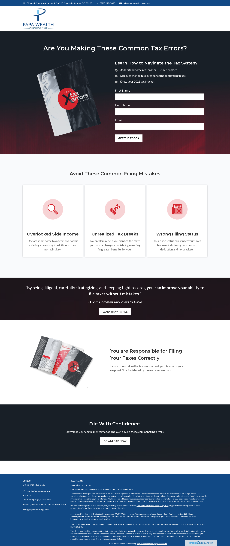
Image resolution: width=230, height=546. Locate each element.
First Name (122, 90)
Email (118, 120)
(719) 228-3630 (105, 3)
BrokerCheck (127, 489)
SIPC (122, 514)
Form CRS (79, 481)
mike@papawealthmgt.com (134, 3)
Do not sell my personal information (111, 508)
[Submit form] (128, 138)
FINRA (117, 514)
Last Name (122, 105)
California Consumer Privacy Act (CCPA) (153, 506)
